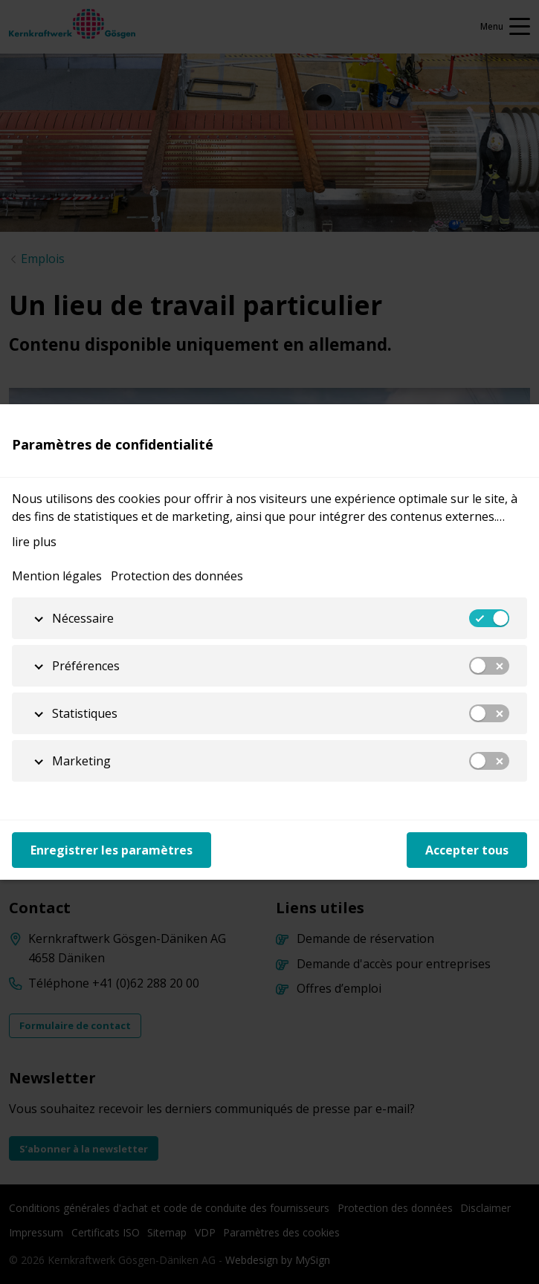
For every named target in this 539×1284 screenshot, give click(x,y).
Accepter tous (467, 850)
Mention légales (57, 576)
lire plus (34, 542)
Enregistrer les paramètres (111, 850)
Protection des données (177, 576)
